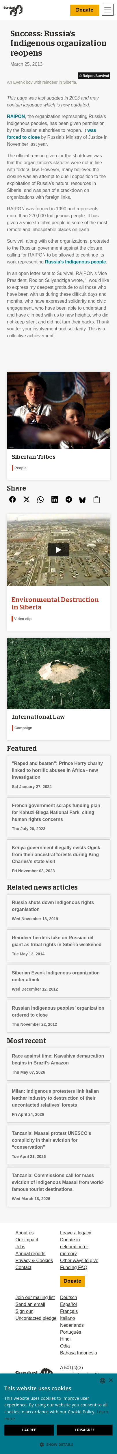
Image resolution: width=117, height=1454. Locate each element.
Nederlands (72, 1325)
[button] (58, 1444)
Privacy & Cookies (34, 1260)
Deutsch (68, 1297)
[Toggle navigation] (108, 10)
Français (69, 1311)
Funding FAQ (73, 1267)
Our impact (26, 1239)
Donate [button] (84, 10)
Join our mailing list (35, 1297)
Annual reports (30, 1253)
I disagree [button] (85, 1429)
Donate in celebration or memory (74, 1246)
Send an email (30, 1304)
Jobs (20, 1246)
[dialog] (58, 1413)
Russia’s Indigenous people (75, 261)
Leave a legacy (75, 1232)
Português (70, 1332)
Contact (23, 1267)
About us (24, 1232)
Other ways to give (79, 1260)
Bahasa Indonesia (78, 1352)
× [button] (110, 1380)
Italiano (67, 1318)
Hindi (65, 1339)
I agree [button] (29, 1429)
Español (68, 1304)
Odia (65, 1345)
